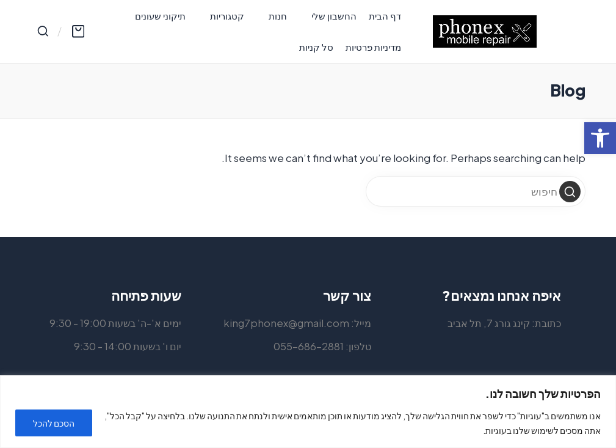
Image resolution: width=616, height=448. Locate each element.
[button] (570, 191)
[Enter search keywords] (475, 191)
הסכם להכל (53, 422)
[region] (308, 411)
